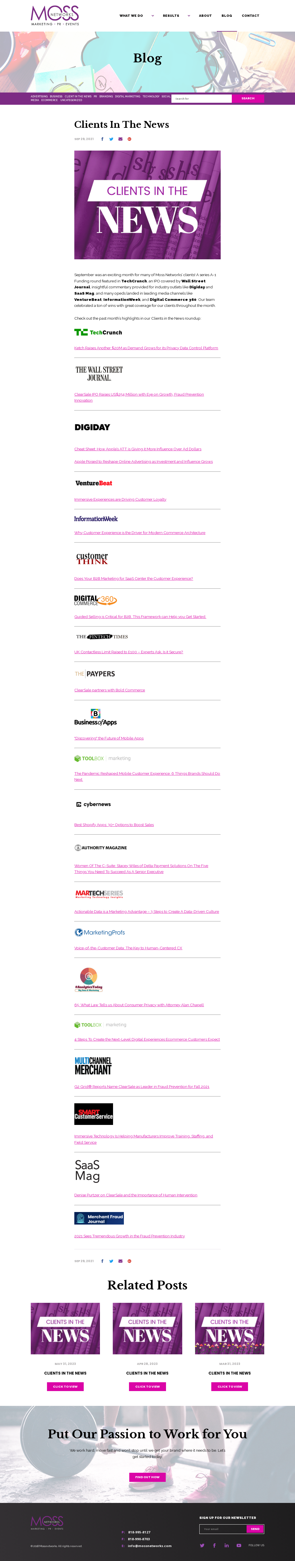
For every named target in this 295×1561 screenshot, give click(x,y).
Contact (250, 16)
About (205, 16)
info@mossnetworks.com (150, 1546)
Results (171, 16)
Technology (151, 96)
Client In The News (78, 96)
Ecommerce (49, 100)
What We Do (131, 16)
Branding (106, 96)
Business (56, 96)
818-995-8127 (139, 1532)
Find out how (147, 1477)
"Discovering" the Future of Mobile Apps (109, 738)
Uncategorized (71, 100)
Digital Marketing (127, 96)
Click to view (65, 1387)
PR (95, 96)
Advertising (39, 96)
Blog (227, 16)
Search (248, 98)
